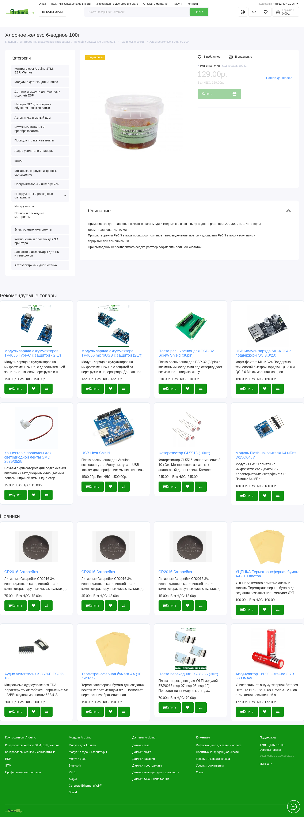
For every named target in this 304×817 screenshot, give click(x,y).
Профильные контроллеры (23, 772)
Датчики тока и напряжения (150, 779)
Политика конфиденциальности (71, 3)
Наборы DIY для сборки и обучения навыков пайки (33, 106)
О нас (42, 3)
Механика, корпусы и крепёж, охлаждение (36, 172)
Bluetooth (75, 765)
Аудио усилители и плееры (34, 150)
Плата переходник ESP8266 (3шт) (188, 674)
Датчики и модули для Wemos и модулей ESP (37, 93)
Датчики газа (140, 745)
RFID (72, 772)
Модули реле (77, 758)
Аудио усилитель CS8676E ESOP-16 (34, 676)
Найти (199, 12)
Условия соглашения (210, 765)
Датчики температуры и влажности (155, 772)
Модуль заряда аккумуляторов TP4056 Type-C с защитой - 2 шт (32, 353)
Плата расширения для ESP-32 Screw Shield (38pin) (186, 353)
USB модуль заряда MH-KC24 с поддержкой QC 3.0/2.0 (263, 353)
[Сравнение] (254, 12)
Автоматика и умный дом (33, 117)
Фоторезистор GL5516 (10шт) (184, 453)
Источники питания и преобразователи (30, 129)
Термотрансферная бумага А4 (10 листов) (111, 676)
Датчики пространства (147, 765)
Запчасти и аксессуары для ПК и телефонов (37, 253)
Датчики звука (141, 752)
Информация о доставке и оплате (117, 3)
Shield (73, 792)
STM (8, 765)
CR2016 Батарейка (21, 572)
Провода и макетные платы (34, 140)
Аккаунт (177, 3)
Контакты (193, 3)
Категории (52, 12)
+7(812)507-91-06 (278, 3)
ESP (8, 758)
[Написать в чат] (294, 807)
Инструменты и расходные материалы (40, 195)
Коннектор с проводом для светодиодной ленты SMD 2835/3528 (28, 457)
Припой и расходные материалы (30, 215)
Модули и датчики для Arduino (36, 82)
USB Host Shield (95, 453)
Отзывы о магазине (155, 3)
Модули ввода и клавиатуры (88, 752)
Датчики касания (143, 758)
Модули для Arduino (82, 745)
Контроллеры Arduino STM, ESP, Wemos (34, 70)
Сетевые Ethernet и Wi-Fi (85, 785)
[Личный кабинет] (242, 12)
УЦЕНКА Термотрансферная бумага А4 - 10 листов (268, 574)
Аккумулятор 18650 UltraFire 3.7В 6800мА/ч (265, 676)
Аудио (73, 779)
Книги (19, 161)
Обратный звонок (270, 749)
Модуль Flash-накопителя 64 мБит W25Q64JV (266, 455)
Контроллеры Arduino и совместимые (30, 752)
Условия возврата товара (213, 758)
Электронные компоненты (33, 229)
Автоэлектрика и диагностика (36, 265)
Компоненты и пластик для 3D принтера (36, 241)
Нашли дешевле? (279, 78)
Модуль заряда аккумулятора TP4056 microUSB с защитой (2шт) (111, 353)
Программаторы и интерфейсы (37, 184)
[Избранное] (265, 12)
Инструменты (24, 206)
